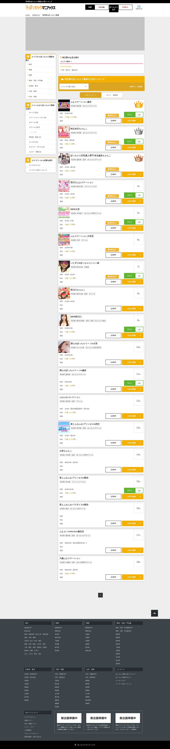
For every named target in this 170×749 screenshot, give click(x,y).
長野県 (118, 654)
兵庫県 (87, 641)
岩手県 (26, 697)
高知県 (57, 707)
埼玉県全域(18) (65, 66)
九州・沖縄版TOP (90, 674)
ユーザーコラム (121, 680)
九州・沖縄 (32, 96)
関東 (29, 69)
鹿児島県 (88, 700)
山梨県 (118, 650)
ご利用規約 (27, 730)
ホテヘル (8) (33, 122)
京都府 (87, 637)
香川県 (57, 697)
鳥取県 (57, 687)
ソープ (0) (32, 132)
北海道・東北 (32, 85)
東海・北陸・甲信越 (35, 80)
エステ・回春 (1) (35, 152)
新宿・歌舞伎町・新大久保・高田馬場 (36, 634)
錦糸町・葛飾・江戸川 (31, 650)
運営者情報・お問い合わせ (32, 737)
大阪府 (87, 634)
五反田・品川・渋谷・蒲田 (32, 641)
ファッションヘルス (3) (37, 117)
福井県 (118, 663)
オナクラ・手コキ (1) (37, 147)
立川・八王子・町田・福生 (32, 654)
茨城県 (57, 644)
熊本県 (87, 684)
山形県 (26, 693)
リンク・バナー (29, 727)
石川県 (118, 657)
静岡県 (118, 637)
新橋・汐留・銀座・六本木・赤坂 (34, 644)
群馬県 (57, 650)
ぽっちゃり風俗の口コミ (123, 677)
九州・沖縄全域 (90, 677)
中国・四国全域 (60, 677)
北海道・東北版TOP (30, 674)
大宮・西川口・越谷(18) (68, 70)
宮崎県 (87, 697)
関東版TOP (36, 15)
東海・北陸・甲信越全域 (123, 631)
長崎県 (87, 690)
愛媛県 (57, 703)
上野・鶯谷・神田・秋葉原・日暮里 (35, 647)
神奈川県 (57, 637)
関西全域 (88, 631)
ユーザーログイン (30, 717)
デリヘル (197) (34, 127)
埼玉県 (57, 634)
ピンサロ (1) (33, 142)
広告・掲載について (30, 723)
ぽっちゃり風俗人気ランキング (125, 674)
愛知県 (118, 634)
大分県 (87, 693)
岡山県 (57, 684)
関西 (29, 75)
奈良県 (87, 647)
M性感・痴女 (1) (35, 137)
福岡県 (87, 680)
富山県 (118, 660)
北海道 (26, 684)
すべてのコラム (34, 165)
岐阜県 (118, 644)
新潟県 (118, 641)
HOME (27, 15)
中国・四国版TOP (60, 674)
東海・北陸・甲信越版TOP (124, 628)
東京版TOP (27, 628)
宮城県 (26, 680)
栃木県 (57, 647)
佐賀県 (87, 687)
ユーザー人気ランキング (38, 170)
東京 (29, 64)
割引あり (112, 115)
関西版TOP (88, 628)
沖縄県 (87, 703)
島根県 (57, 690)
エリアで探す (66, 61)
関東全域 (57, 631)
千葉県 (57, 641)
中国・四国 (32, 91)
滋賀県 (87, 644)
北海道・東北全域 (30, 677)
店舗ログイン (28, 720)
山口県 (57, 693)
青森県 (26, 687)
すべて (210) (33, 112)
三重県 (118, 647)
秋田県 (26, 690)
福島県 (26, 700)
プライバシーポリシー (31, 733)
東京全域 (27, 631)
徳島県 (57, 700)
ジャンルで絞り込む (75, 85)
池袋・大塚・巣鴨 (30, 637)
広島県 (57, 680)
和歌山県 (88, 650)
